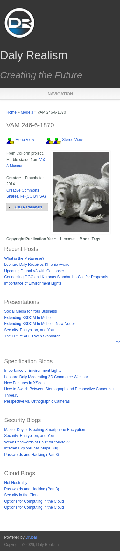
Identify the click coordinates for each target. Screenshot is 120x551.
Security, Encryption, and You (29, 330)
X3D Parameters (28, 207)
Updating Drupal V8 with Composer (34, 271)
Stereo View (72, 140)
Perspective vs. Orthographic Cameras (37, 401)
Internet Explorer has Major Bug (31, 448)
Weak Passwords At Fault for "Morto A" (37, 442)
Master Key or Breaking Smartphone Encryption (44, 429)
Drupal (31, 537)
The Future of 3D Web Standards (32, 336)
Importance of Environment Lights (32, 283)
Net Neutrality (15, 482)
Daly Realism (33, 55)
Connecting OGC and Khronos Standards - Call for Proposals (56, 277)
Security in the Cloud (21, 495)
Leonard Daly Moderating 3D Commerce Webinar (46, 377)
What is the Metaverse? (24, 258)
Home (11, 112)
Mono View (24, 140)
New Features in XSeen (24, 383)
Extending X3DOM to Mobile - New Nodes (39, 323)
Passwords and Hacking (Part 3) (31, 454)
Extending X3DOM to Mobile (28, 317)
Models (27, 112)
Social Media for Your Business (30, 311)
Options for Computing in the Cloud (34, 501)
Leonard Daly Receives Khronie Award (36, 264)
